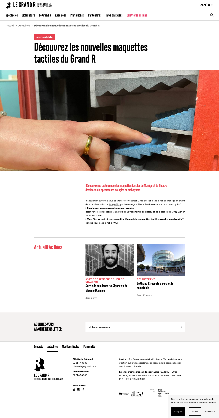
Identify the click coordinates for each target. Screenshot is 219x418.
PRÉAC (206, 5)
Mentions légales (70, 346)
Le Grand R (45, 15)
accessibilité (44, 37)
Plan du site (89, 346)
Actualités (52, 346)
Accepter (178, 411)
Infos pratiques (114, 15)
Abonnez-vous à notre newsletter (48, 327)
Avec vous (60, 15)
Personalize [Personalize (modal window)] (210, 411)
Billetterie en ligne (137, 15)
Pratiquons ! (77, 15)
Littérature (28, 15)
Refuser (195, 411)
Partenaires (95, 15)
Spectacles (12, 15)
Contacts (38, 346)
